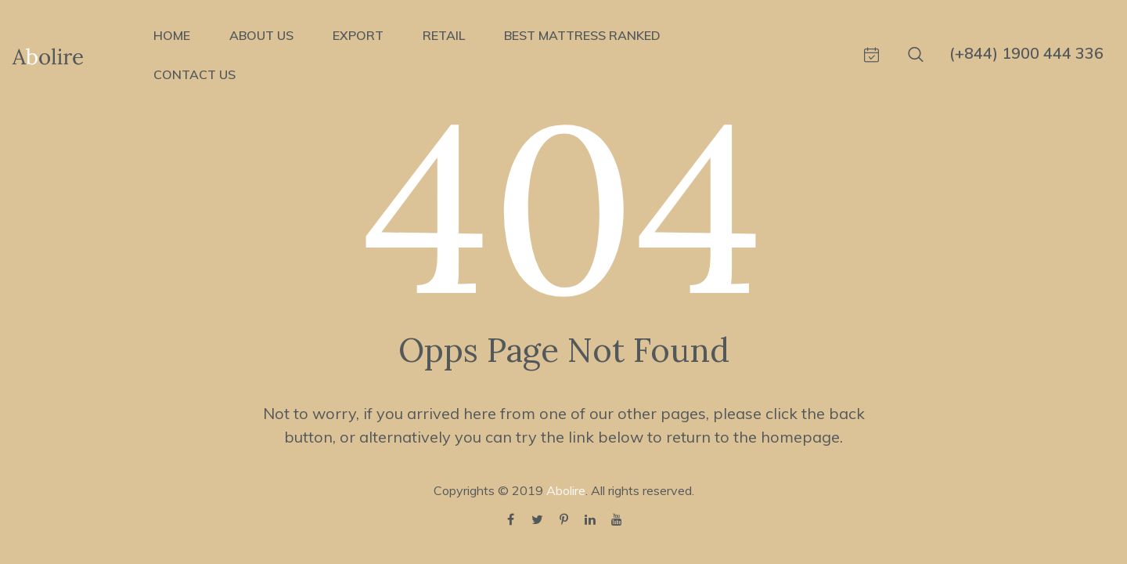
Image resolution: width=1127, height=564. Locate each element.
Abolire (565, 490)
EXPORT (358, 35)
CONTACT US (194, 74)
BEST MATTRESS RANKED (582, 35)
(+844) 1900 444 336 (1026, 53)
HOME (171, 35)
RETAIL (444, 35)
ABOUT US (261, 35)
